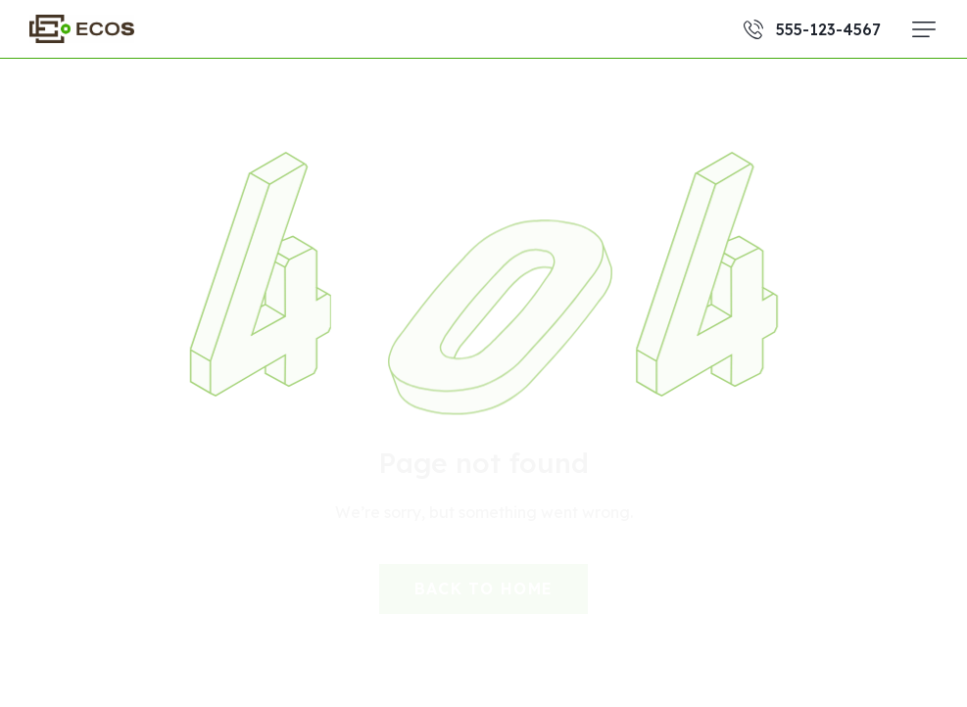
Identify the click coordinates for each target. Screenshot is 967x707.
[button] (924, 29)
